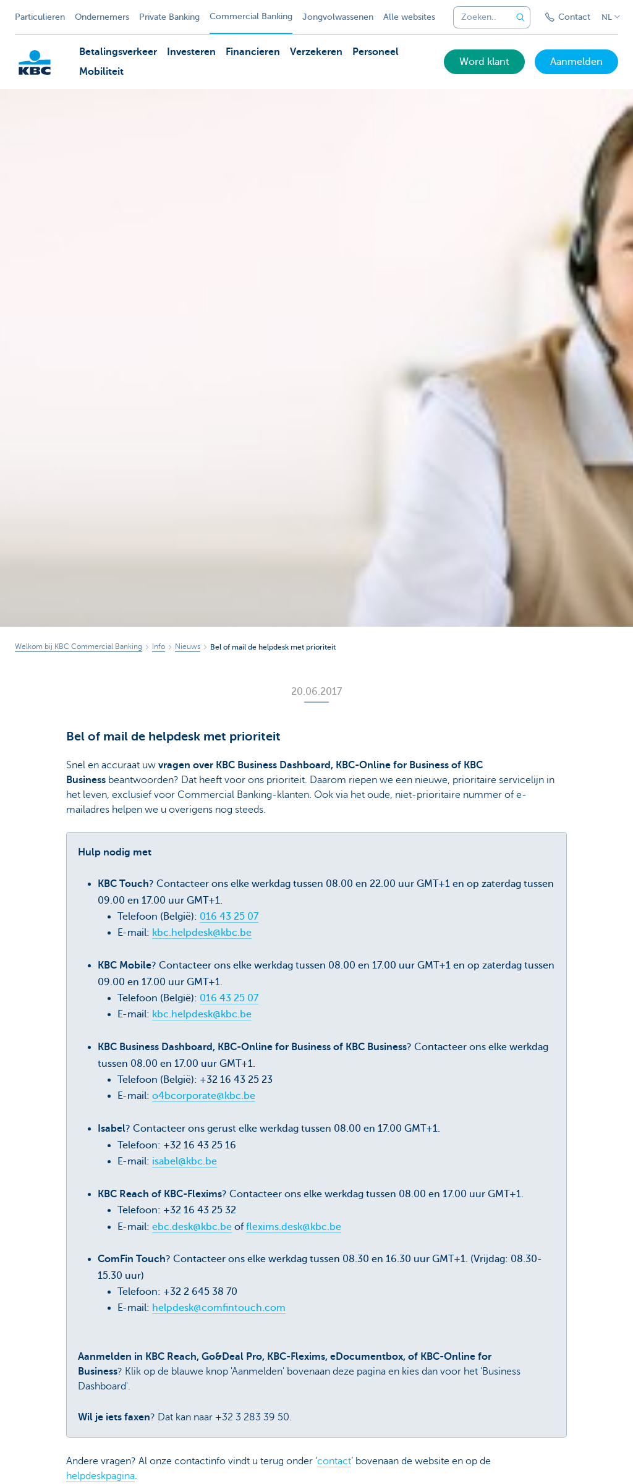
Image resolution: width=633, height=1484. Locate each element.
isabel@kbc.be (184, 1161)
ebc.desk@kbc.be (192, 1226)
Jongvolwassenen (337, 17)
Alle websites (409, 17)
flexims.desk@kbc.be (293, 1226)
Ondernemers (102, 17)
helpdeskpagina (100, 1476)
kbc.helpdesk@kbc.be (202, 932)
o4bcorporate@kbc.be (203, 1095)
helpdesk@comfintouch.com (219, 1307)
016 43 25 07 (229, 916)
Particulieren (40, 17)
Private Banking (169, 17)
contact (334, 1461)
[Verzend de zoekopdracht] (520, 17)
